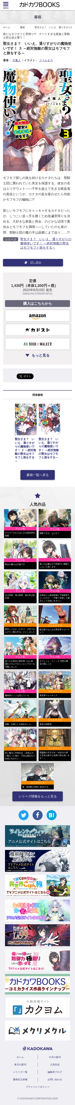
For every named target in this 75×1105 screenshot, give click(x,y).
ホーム (6, 27)
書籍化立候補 (20, 1079)
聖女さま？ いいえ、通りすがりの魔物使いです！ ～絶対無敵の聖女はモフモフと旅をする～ (45, 243)
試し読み (33, 262)
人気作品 (55, 1064)
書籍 (22, 27)
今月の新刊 (55, 1057)
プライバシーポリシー (38, 1087)
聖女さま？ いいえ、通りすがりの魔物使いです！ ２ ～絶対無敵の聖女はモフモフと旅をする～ (25, 450)
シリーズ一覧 (20, 1072)
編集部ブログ (55, 1072)
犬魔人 (16, 60)
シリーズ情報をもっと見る (37, 796)
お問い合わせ (55, 1079)
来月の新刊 (20, 1064)
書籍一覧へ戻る (37, 475)
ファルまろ (46, 60)
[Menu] (5, 5)
